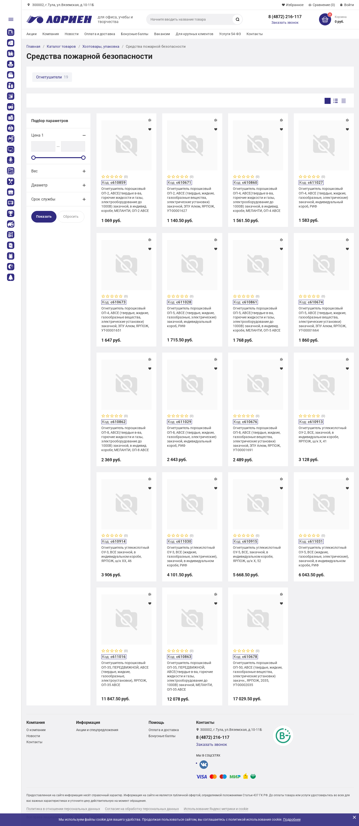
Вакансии (162, 34)
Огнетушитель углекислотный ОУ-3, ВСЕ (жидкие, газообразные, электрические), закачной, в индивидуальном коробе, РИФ (192, 556)
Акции (31, 34)
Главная (33, 46)
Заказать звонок (285, 22)
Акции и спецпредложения (97, 730)
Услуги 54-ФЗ (230, 34)
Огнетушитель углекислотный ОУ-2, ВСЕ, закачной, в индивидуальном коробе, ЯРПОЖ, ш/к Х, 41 (322, 434)
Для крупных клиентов (194, 34)
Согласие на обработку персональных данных (142, 809)
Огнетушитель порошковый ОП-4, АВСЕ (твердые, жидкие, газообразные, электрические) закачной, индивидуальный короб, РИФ (323, 197)
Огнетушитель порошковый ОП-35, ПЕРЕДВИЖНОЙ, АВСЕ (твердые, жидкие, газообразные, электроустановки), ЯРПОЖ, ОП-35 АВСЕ (125, 674)
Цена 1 (37, 135)
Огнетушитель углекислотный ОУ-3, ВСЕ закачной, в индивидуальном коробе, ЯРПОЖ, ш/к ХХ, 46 (125, 554)
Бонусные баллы (134, 34)
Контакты (255, 34)
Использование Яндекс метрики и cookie (216, 809)
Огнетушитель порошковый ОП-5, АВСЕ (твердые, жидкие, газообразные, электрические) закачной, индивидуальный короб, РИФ (191, 317)
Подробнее (292, 819)
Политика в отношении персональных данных (63, 809)
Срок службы (43, 199)
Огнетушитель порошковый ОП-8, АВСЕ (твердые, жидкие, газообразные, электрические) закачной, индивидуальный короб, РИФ (191, 437)
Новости (72, 34)
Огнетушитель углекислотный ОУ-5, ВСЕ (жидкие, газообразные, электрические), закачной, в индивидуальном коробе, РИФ (324, 556)
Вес (34, 171)
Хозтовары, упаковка (100, 46)
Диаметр (39, 185)
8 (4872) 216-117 (285, 16)
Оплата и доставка (99, 34)
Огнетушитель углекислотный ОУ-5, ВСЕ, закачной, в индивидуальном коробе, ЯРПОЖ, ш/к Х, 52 (257, 554)
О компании (36, 730)
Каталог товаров (61, 46)
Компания (50, 34)
